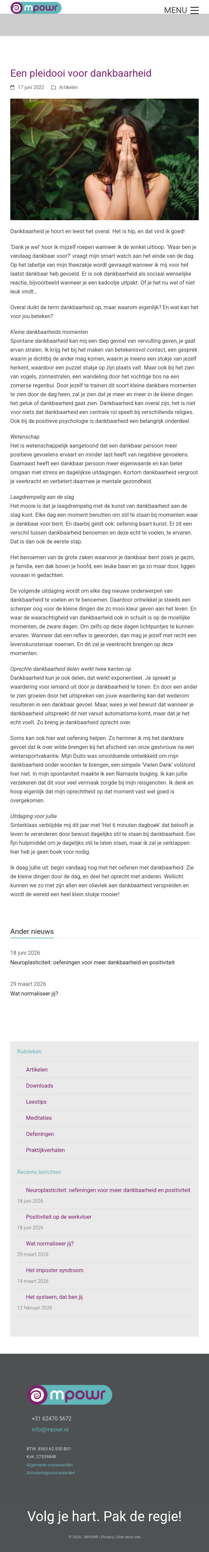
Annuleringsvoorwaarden (51, 1472)
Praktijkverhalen (45, 1150)
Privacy (107, 1537)
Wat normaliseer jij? (34, 993)
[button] (181, 10)
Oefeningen (40, 1134)
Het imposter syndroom (55, 1270)
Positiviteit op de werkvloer (58, 1217)
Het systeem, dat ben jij (54, 1297)
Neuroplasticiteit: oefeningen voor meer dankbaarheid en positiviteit (92, 962)
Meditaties (39, 1118)
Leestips (36, 1102)
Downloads (39, 1085)
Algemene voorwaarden (50, 1464)
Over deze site (128, 1537)
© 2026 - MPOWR (83, 1537)
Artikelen (68, 87)
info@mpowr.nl (50, 1429)
